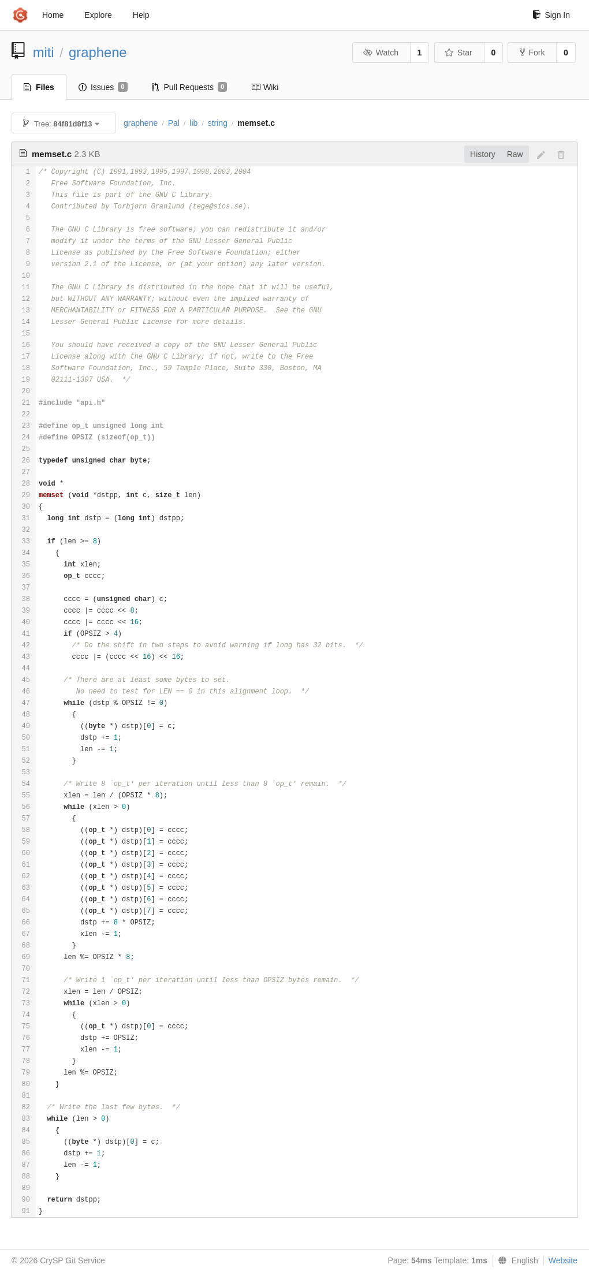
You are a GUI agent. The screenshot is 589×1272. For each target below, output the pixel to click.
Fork (532, 52)
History (482, 154)
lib (193, 123)
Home (53, 15)
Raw (515, 154)
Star (458, 52)
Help (141, 15)
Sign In (551, 15)
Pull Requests (190, 87)
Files (39, 87)
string (218, 123)
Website (563, 1260)
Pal (174, 123)
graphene (98, 52)
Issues (103, 87)
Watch (380, 52)
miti (43, 52)
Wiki (264, 87)
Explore (97, 15)
